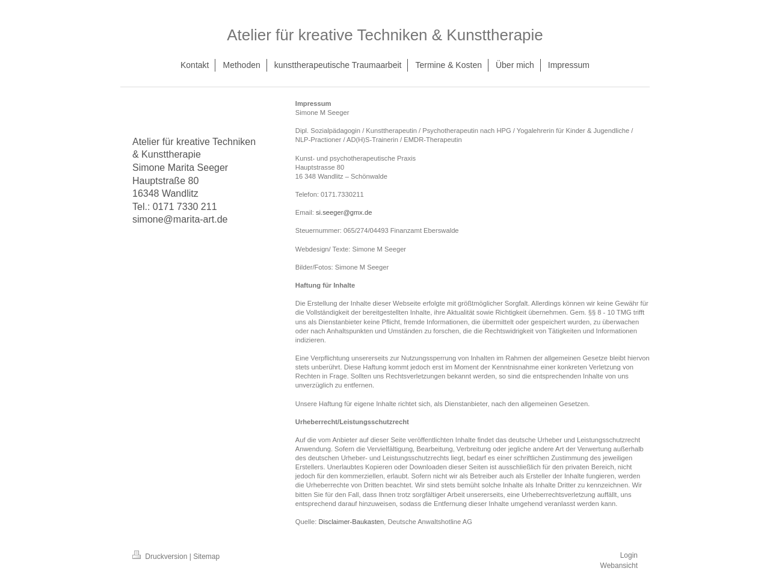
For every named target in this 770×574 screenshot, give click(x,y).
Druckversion (160, 556)
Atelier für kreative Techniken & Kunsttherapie (385, 35)
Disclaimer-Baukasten (351, 521)
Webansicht (619, 565)
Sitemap (206, 556)
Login (629, 555)
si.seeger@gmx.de (344, 212)
